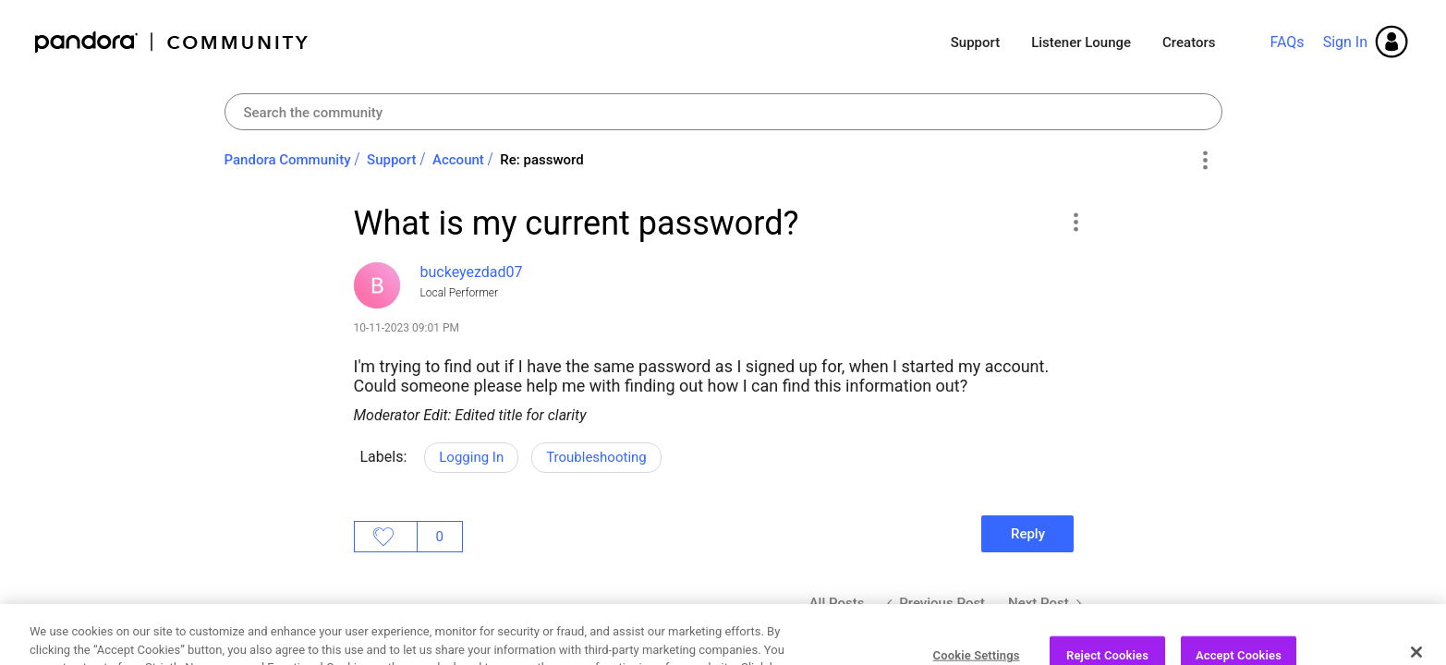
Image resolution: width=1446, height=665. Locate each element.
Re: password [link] (541, 159)
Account (458, 159)
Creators (1188, 42)
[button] (1076, 221)
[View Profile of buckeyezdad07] (471, 272)
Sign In (1345, 42)
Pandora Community (172, 42)
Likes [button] (386, 536)
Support (975, 42)
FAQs (1287, 42)
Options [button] (1205, 160)
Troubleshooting (596, 457)
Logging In (471, 457)
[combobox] (723, 111)
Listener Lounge (1081, 42)
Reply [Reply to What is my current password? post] (1028, 534)
